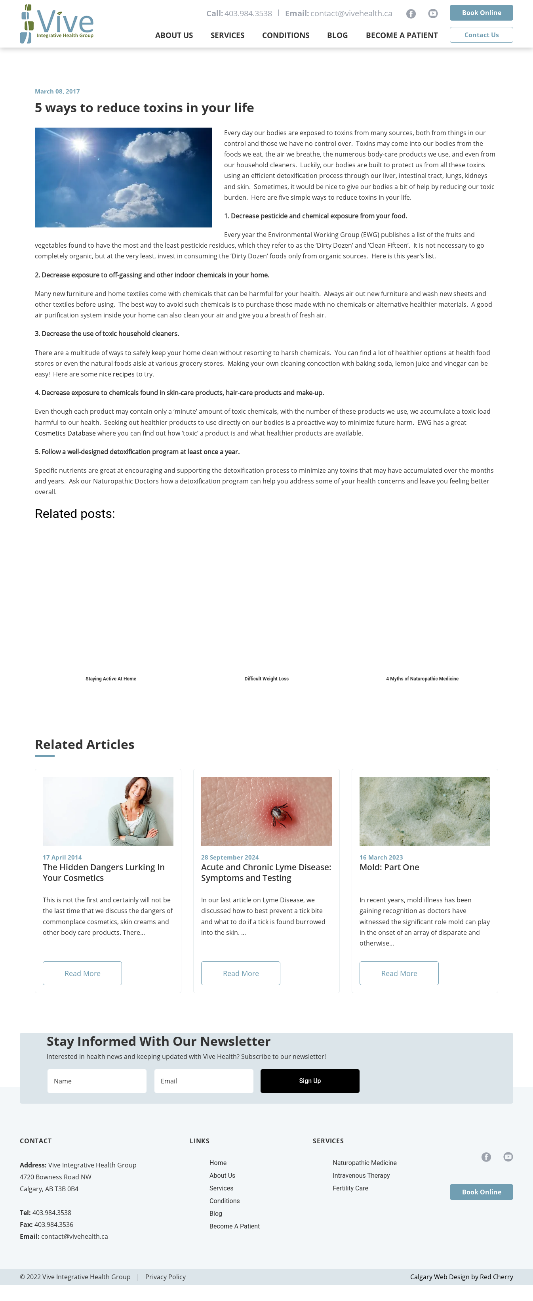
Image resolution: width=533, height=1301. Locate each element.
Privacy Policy (165, 1276)
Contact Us (481, 35)
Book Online (481, 12)
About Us (174, 35)
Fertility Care (350, 1188)
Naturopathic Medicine (364, 1163)
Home (218, 1163)
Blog (337, 35)
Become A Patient (234, 1226)
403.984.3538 (248, 13)
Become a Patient (402, 35)
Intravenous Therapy (361, 1175)
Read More (83, 973)
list (430, 256)
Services (227, 35)
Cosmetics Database (65, 433)
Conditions (285, 35)
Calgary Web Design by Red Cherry (461, 1276)
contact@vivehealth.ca (351, 13)
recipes (124, 374)
